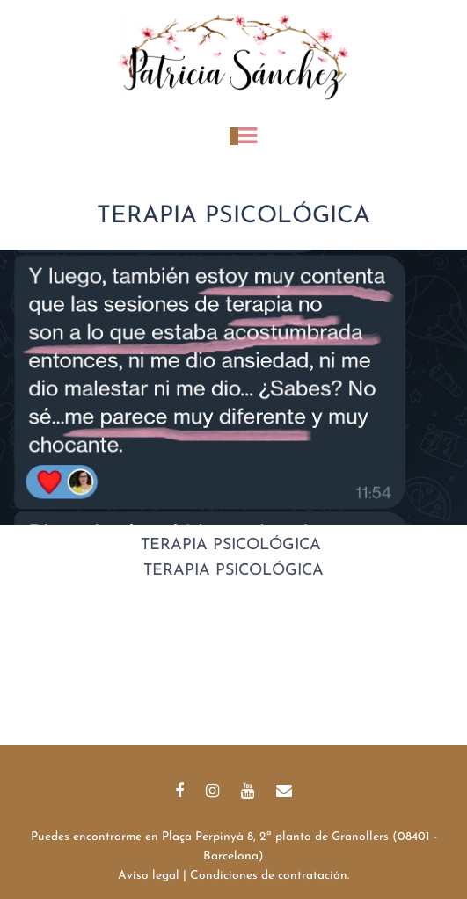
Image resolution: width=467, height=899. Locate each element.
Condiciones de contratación (268, 875)
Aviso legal (148, 875)
